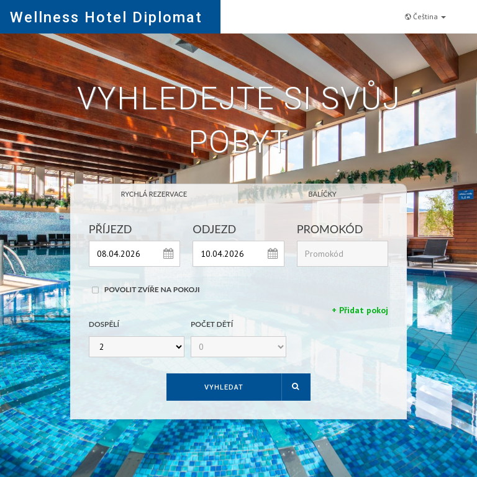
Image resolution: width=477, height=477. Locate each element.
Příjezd (110, 229)
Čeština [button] (425, 16)
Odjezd (214, 229)
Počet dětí (212, 324)
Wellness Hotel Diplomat (106, 17)
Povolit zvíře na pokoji (152, 290)
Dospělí (104, 324)
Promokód (330, 229)
